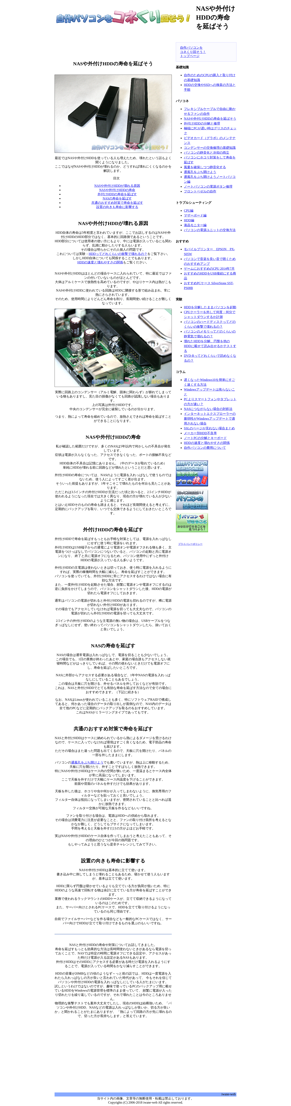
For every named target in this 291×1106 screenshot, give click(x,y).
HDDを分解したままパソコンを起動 (210, 307)
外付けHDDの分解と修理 (202, 123)
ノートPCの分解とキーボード (205, 438)
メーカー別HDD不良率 (200, 433)
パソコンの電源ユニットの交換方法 (210, 230)
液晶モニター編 (195, 225)
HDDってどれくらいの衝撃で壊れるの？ (118, 254)
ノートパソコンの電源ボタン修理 (208, 186)
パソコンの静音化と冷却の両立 (206, 152)
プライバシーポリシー (190, 544)
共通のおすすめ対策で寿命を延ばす (117, 202)
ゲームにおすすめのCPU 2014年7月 (209, 268)
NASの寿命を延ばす (117, 198)
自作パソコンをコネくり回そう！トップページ (193, 52)
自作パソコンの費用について (205, 447)
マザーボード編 (195, 215)
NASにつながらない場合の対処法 (208, 409)
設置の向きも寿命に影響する (117, 207)
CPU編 (188, 210)
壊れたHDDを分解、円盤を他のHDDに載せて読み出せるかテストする (210, 346)
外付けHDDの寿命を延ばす (117, 194)
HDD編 (189, 220)
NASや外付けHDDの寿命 (117, 190)
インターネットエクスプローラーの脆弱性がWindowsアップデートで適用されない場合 (210, 418)
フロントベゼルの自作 (200, 191)
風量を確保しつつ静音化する (205, 167)
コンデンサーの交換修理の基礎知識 (210, 147)
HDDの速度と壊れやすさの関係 (100, 262)
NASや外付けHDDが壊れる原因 (117, 185)
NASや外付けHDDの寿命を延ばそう (210, 118)
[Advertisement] (113, 48)
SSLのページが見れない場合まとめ (209, 428)
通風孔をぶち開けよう (87, 762)
